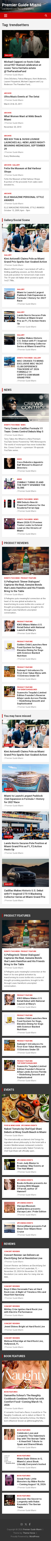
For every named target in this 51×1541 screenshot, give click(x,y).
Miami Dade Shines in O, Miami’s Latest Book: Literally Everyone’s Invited (31, 1461)
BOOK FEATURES (14, 1356)
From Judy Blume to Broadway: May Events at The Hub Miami (30, 1166)
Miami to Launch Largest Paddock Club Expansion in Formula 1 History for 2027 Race (31, 296)
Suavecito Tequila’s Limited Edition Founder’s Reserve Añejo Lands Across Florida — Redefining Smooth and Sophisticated (31, 698)
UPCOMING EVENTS (29, 1125)
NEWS (8, 389)
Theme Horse (29, 1533)
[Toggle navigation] (5, 16)
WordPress (34, 1536)
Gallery (8, 55)
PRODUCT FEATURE (28, 578)
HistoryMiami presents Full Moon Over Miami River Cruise (31, 1229)
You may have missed (17, 716)
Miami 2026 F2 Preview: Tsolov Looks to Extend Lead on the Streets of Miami (29, 526)
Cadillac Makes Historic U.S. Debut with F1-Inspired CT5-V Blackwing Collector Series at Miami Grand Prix (32, 342)
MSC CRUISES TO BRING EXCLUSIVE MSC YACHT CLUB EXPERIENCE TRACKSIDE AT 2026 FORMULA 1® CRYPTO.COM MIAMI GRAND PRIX (30, 369)
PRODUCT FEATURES (17, 915)
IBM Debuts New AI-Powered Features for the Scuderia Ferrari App (31, 505)
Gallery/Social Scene (17, 220)
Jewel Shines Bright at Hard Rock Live (24, 1326)
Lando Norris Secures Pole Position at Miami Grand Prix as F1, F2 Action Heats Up (31, 319)
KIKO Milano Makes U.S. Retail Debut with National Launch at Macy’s (31, 627)
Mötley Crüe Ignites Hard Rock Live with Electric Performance (23, 1310)
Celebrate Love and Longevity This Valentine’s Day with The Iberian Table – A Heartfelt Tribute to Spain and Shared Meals (31, 1439)
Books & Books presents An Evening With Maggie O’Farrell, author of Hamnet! (32, 1187)
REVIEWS (9, 1243)
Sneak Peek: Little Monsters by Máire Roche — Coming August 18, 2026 (31, 1481)
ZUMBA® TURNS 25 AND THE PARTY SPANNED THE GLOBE (31, 485)
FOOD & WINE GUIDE (12, 1125)
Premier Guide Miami (21, 4)
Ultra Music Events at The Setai (21, 96)
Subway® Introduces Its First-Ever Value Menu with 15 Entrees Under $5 (31, 673)
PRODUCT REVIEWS (16, 543)
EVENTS (9, 1089)
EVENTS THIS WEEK (25, 358)
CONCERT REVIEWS (12, 1251)
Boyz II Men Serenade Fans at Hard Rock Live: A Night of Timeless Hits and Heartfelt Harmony (25, 1292)
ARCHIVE (7, 93)
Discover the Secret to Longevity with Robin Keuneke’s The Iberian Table (29, 1503)
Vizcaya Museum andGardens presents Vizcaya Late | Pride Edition (31, 1209)
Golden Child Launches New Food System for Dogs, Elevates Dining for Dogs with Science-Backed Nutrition (32, 650)
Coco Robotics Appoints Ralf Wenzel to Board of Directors (30, 465)
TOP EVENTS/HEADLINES (27, 690)
